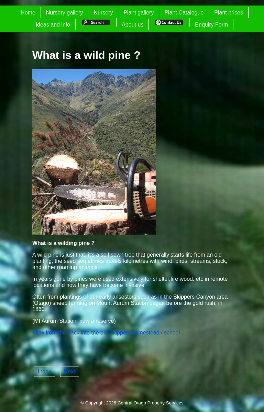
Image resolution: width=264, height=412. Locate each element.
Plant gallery (138, 13)
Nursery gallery (64, 13)
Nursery (103, 13)
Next (69, 371)
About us (132, 25)
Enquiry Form (211, 25)
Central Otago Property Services (151, 402)
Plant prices (228, 13)
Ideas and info (53, 25)
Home (28, 13)
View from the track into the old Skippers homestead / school (106, 333)
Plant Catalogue (184, 13)
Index (44, 371)
